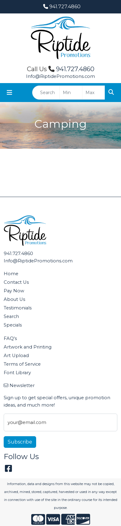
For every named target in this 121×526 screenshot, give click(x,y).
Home (11, 273)
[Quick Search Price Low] (70, 93)
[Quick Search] (46, 93)
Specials (13, 325)
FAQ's (10, 338)
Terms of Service (22, 364)
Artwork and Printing (27, 347)
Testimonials (18, 308)
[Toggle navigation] (9, 92)
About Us (14, 299)
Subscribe (20, 442)
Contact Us (16, 282)
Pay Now (14, 291)
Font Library (17, 372)
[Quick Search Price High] (93, 93)
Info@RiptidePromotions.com (60, 76)
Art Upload (16, 355)
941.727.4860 (62, 6)
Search (11, 316)
